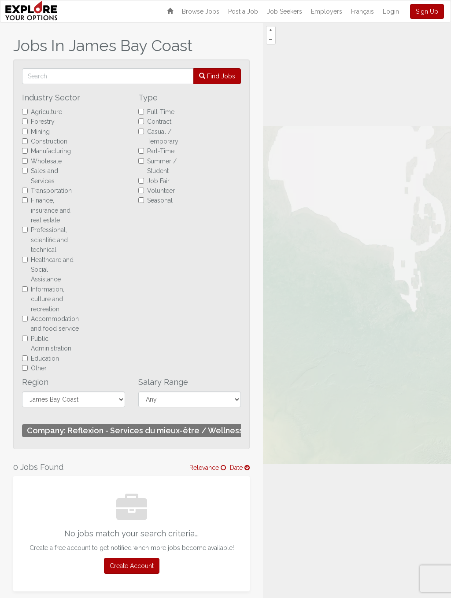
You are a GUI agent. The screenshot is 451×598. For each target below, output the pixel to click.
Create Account (132, 565)
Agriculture (42, 111)
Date (240, 467)
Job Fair (154, 181)
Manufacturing (46, 151)
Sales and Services (40, 175)
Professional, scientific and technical (45, 239)
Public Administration (46, 343)
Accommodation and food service (50, 323)
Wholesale (42, 161)
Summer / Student (157, 166)
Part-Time (156, 151)
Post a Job (243, 11)
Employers (326, 11)
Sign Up (427, 11)
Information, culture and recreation (43, 299)
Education (40, 358)
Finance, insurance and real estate (46, 210)
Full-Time (156, 111)
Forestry (38, 121)
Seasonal (155, 200)
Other (34, 368)
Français (362, 11)
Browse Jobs (200, 11)
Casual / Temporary (158, 136)
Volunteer (156, 190)
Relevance (207, 467)
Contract (154, 121)
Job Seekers (284, 11)
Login (391, 11)
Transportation (47, 190)
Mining (36, 131)
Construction (44, 141)
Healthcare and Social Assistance (48, 269)
